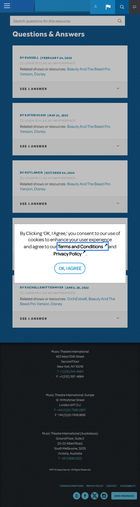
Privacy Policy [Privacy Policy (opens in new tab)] (67, 254)
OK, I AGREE (70, 268)
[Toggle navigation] (5, 5)
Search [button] (122, 7)
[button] (108, 7)
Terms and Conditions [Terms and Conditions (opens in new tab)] (80, 246)
